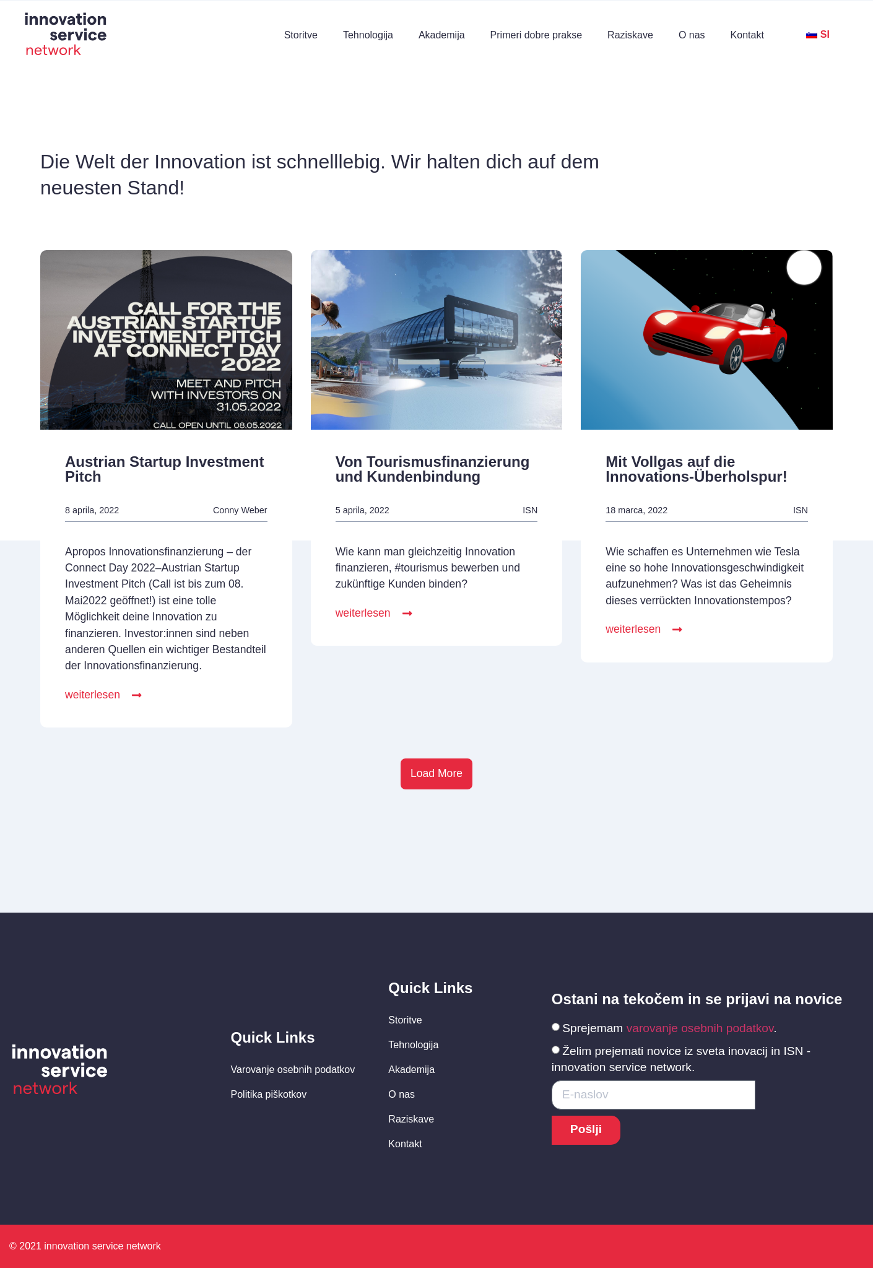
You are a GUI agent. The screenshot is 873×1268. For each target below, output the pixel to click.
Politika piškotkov (269, 1094)
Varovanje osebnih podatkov (293, 1069)
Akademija (442, 35)
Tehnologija (368, 35)
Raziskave (630, 35)
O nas (692, 35)
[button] (103, 696)
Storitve (301, 35)
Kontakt (747, 35)
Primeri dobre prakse (536, 35)
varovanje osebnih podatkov (700, 1028)
